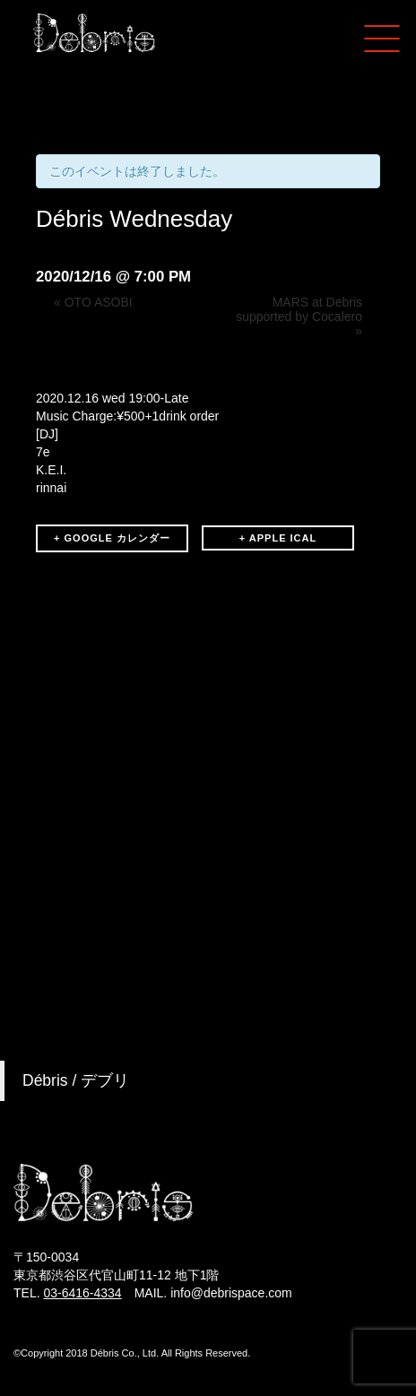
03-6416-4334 (82, 1293)
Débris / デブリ (75, 1080)
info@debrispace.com (231, 1293)
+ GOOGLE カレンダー (112, 538)
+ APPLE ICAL (277, 538)
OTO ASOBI (93, 302)
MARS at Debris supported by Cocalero (299, 316)
